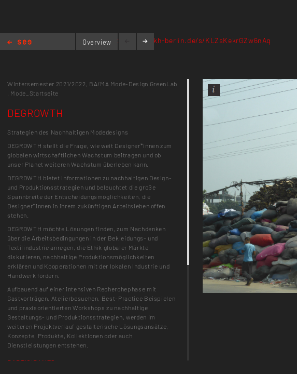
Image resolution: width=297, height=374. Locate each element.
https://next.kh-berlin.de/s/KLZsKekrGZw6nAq (190, 40)
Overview (96, 42)
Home (19, 43)
